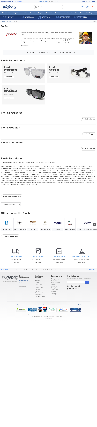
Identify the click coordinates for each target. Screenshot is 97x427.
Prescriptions (38, 284)
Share (93, 21)
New (76, 13)
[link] (32, 310)
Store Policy (54, 291)
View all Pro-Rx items (12, 197)
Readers (49, 13)
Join (87, 282)
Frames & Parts (39, 287)
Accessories (68, 13)
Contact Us (54, 286)
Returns (37, 282)
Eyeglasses (6, 13)
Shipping (37, 280)
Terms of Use (54, 289)
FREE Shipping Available (17, 304)
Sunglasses (16, 13)
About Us (53, 284)
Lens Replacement (40, 296)
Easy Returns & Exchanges (38, 304)
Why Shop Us (38, 294)
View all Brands (11, 237)
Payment (37, 291)
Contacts (58, 13)
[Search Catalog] (36, 7)
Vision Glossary (55, 295)
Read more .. (25, 46)
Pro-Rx (15, 21)
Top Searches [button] (48, 318)
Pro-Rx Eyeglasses (88, 119)
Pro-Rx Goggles (89, 134)
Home (3, 21)
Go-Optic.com (36, 315)
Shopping (37, 289)
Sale (81, 13)
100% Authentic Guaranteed (59, 304)
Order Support (39, 293)
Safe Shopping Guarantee (80, 304)
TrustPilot (52, 309)
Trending (89, 13)
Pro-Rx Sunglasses (88, 149)
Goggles (41, 13)
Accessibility (54, 293)
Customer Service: (7, 1)
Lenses (25, 13)
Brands (32, 13)
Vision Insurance (55, 282)
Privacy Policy (54, 288)
